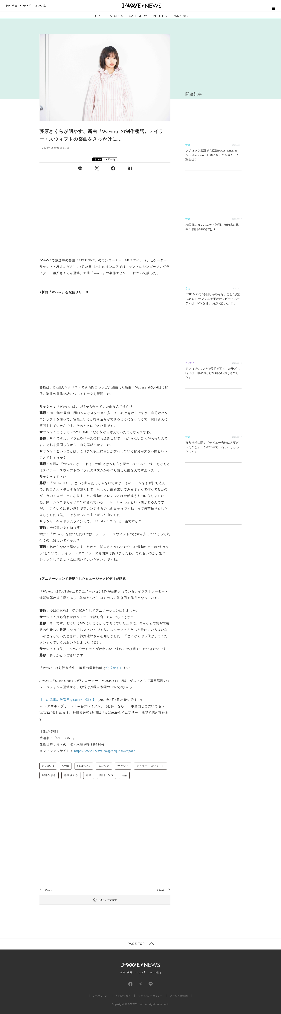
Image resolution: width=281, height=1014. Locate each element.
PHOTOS (160, 16)
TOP (96, 16)
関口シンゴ (106, 775)
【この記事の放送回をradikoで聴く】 (67, 700)
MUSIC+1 (48, 765)
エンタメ (103, 765)
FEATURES (114, 16)
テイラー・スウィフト (150, 765)
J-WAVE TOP (100, 995)
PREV (48, 889)
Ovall (65, 765)
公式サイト (114, 668)
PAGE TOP (136, 943)
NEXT (161, 889)
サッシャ (123, 765)
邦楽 (88, 775)
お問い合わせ (123, 995)
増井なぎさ (49, 775)
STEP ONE (83, 765)
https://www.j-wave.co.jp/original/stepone (104, 751)
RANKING (180, 16)
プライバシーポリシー (150, 995)
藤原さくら (71, 775)
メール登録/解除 (179, 995)
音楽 (124, 775)
